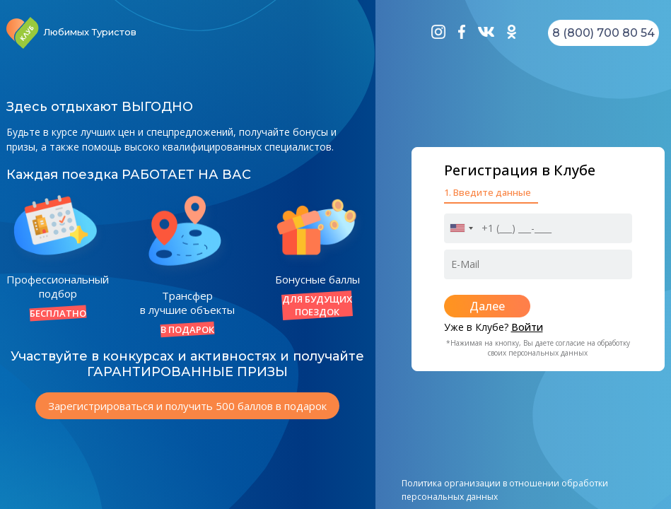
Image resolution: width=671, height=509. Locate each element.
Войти (527, 327)
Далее (487, 306)
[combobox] (461, 228)
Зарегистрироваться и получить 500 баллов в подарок (187, 406)
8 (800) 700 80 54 (603, 33)
